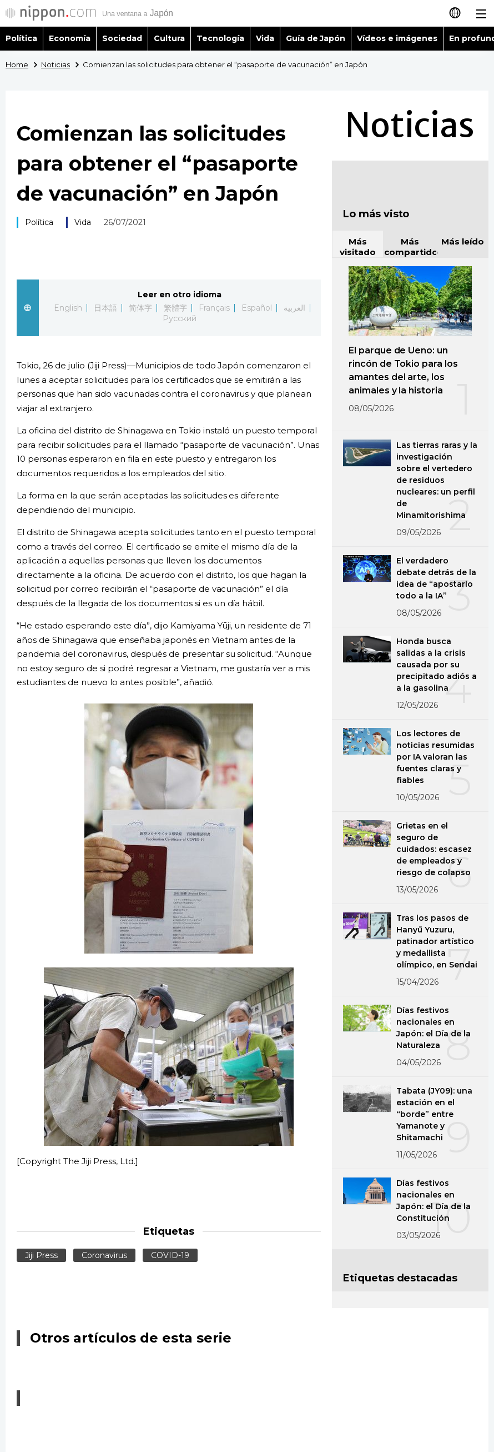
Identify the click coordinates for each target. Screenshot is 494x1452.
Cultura (169, 38)
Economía (69, 38)
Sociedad (122, 38)
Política (21, 38)
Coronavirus (104, 1255)
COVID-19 (170, 1255)
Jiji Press (41, 1255)
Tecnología (220, 38)
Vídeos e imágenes (397, 38)
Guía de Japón (316, 38)
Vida (265, 38)
